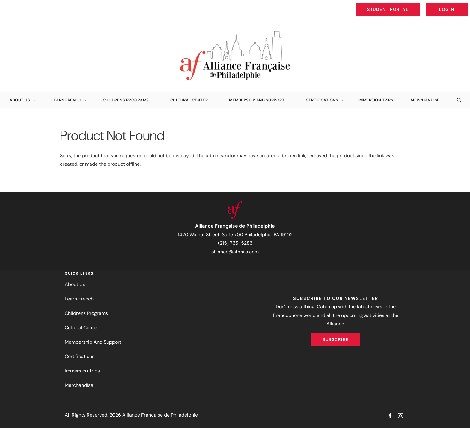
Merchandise (425, 100)
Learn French (66, 100)
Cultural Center (189, 100)
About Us (20, 100)
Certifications (322, 100)
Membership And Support (256, 100)
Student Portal (401, 5)
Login (462, 5)
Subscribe (336, 337)
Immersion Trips (376, 100)
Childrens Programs (126, 100)
